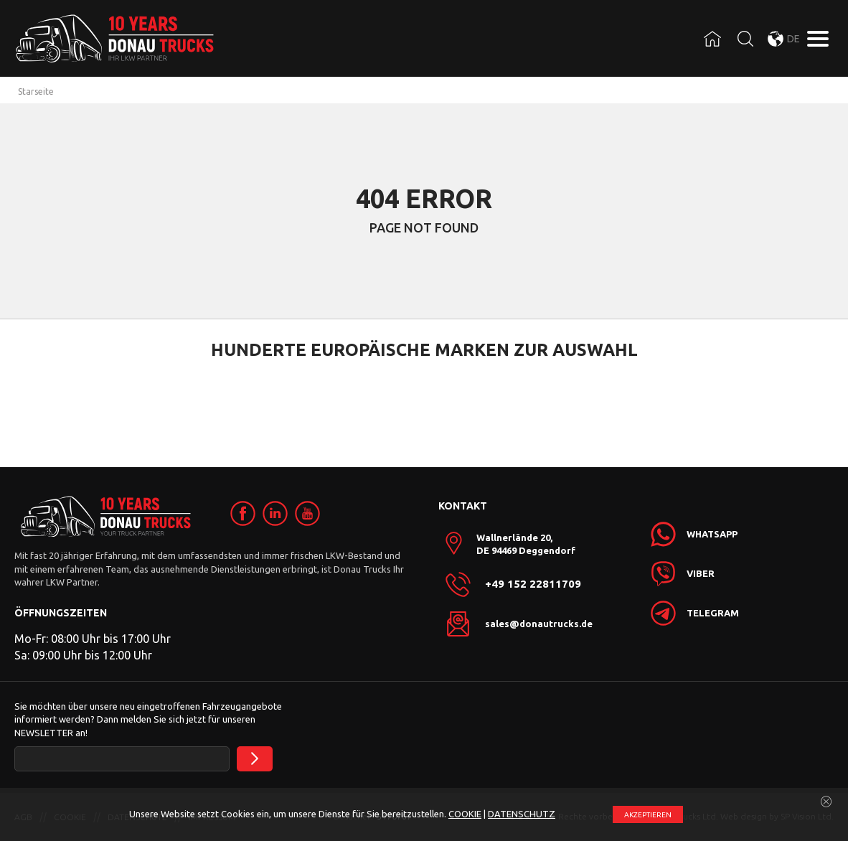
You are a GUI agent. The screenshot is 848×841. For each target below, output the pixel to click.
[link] (242, 513)
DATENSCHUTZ (521, 814)
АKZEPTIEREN (648, 815)
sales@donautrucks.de (539, 624)
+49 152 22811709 (533, 584)
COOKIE (464, 814)
